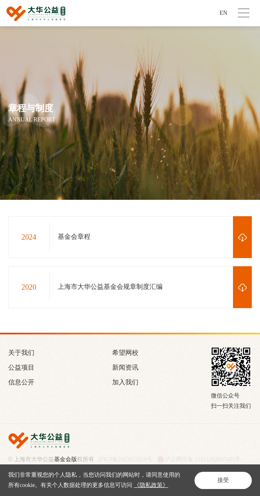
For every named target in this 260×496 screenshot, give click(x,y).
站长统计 (21, 473)
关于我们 (21, 352)
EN (223, 13)
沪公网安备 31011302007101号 (198, 460)
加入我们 (125, 382)
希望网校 (125, 352)
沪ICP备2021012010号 (125, 459)
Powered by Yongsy (33, 467)
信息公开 (21, 382)
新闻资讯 (125, 367)
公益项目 (21, 367)
